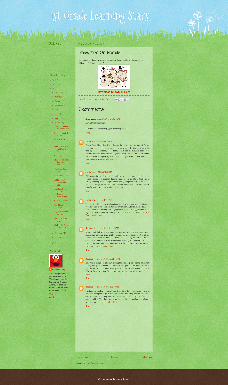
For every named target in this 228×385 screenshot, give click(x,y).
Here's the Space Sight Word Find (60, 148)
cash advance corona (105, 246)
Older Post (147, 357)
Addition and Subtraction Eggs (60, 182)
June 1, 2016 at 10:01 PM (102, 172)
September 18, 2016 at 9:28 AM (106, 228)
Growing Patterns (61, 201)
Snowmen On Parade (59, 141)
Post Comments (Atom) (96, 363)
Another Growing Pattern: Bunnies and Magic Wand (61, 193)
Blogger (126, 379)
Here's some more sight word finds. (61, 162)
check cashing (112, 159)
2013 (54, 80)
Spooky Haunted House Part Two (61, 127)
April (57, 118)
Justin (88, 141)
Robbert (89, 228)
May (57, 114)
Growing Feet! (60, 156)
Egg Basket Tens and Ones (61, 213)
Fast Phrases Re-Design (61, 206)
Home (114, 357)
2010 (54, 243)
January (58, 237)
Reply (88, 132)
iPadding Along (58, 270)
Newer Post (82, 357)
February (59, 233)
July (57, 110)
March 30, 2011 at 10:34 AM (108, 119)
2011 (54, 89)
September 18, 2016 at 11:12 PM (106, 259)
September (59, 105)
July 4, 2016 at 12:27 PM (102, 200)
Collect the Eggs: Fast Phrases (61, 226)
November (59, 97)
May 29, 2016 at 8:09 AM (102, 141)
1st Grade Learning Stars (99, 16)
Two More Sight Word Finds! (60, 170)
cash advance (118, 187)
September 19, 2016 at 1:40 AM (106, 287)
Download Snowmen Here (114, 92)
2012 (54, 85)
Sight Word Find (60, 176)
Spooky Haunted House (61, 134)
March (57, 123)
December (59, 92)
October (58, 101)
